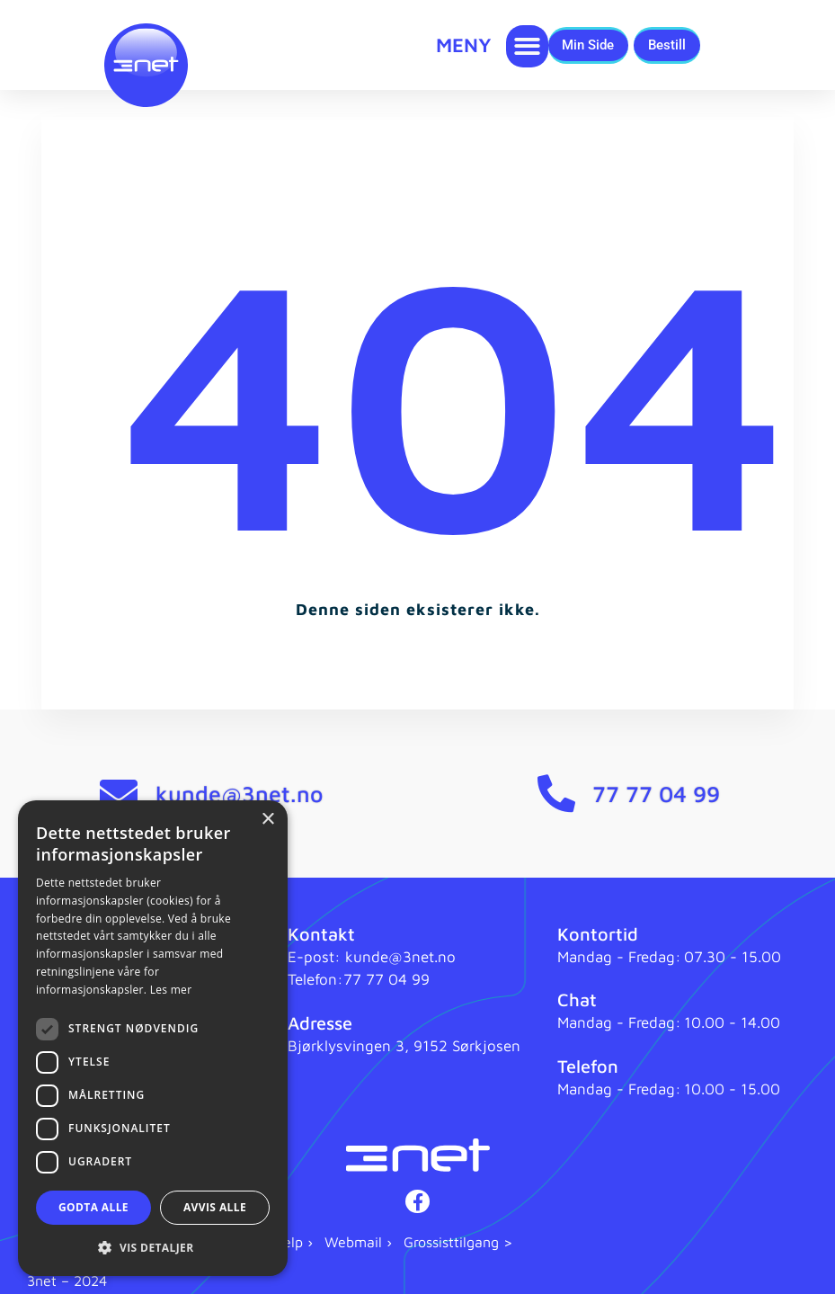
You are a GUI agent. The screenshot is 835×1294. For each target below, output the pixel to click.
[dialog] (153, 1038)
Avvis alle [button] (214, 1207)
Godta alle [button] (93, 1207)
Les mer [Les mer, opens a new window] (171, 989)
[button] (527, 46)
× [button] (267, 819)
